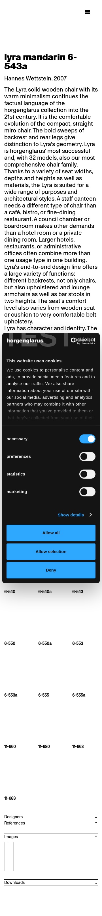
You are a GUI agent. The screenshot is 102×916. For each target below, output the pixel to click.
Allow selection (50, 551)
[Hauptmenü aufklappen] (87, 12)
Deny (51, 570)
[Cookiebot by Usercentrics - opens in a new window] (71, 341)
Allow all (51, 532)
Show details (71, 514)
